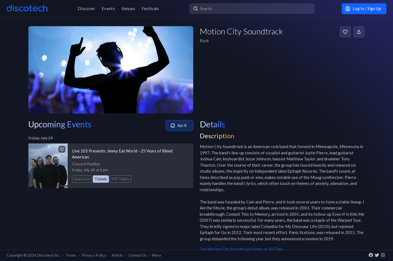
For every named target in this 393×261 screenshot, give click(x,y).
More (156, 255)
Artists (117, 255)
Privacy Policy (94, 255)
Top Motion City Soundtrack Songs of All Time (241, 249)
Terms (71, 255)
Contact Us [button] (138, 255)
